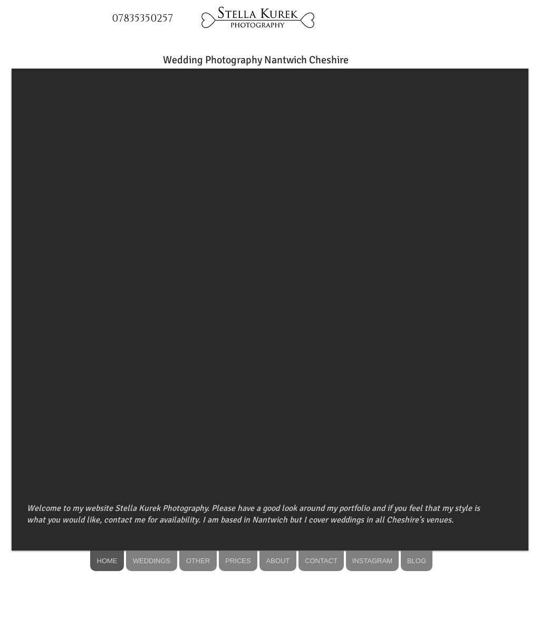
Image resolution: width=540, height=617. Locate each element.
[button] (270, 309)
